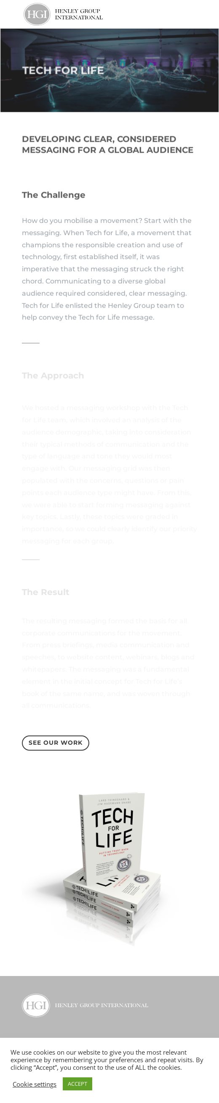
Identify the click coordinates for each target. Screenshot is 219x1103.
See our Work (56, 742)
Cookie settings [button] (34, 1084)
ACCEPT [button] (77, 1083)
